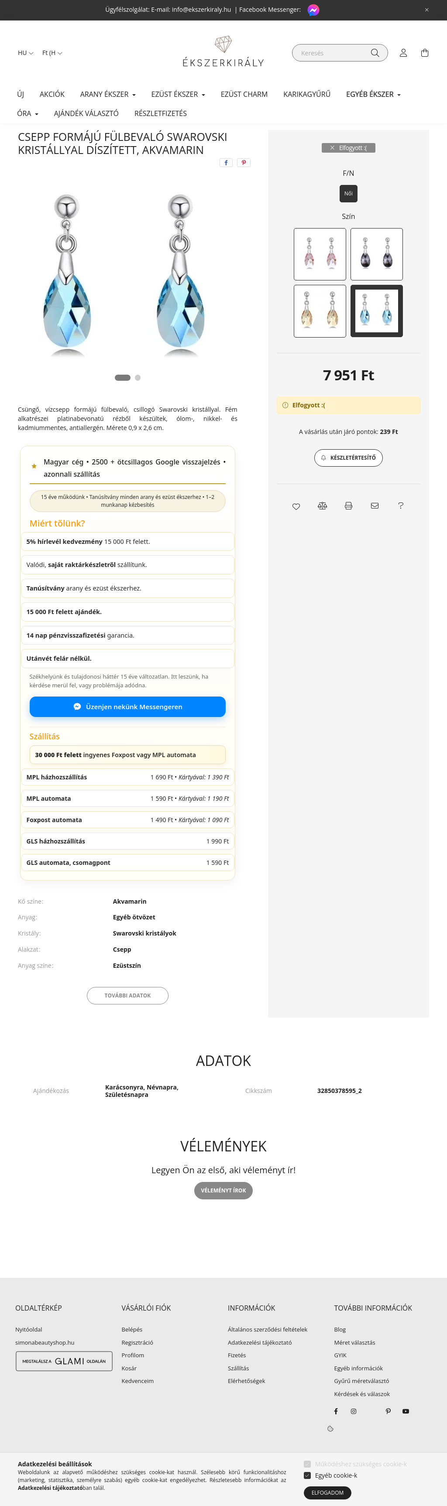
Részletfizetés (160, 113)
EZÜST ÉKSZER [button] (175, 94)
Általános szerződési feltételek (267, 1350)
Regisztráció (137, 1363)
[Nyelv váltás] (24, 52)
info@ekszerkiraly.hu (201, 9)
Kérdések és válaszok (362, 1414)
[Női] (349, 214)
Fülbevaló (136, 139)
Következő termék (402, 139)
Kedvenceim (138, 1401)
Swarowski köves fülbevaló (202, 139)
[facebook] (226, 183)
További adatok (128, 1016)
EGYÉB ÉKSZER (85, 139)
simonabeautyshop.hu (44, 1363)
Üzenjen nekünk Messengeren (127, 727)
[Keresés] (340, 52)
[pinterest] (244, 183)
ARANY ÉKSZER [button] (105, 94)
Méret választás (354, 1363)
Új (20, 94)
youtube (406, 1432)
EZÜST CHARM (244, 94)
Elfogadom (328, 1492)
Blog (340, 1350)
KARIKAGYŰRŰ (306, 94)
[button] (348, 478)
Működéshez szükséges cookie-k (361, 1464)
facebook (336, 1432)
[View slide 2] (138, 398)
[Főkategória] (32, 139)
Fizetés (237, 1376)
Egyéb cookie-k (336, 1475)
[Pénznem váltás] (50, 52)
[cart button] (424, 52)
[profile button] (404, 52)
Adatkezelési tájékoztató (260, 1363)
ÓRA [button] (25, 113)
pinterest (388, 1432)
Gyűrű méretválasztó (361, 1401)
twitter (371, 1432)
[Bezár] (426, 10)
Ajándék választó (86, 113)
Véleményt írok (223, 1211)
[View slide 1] (122, 398)
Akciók (52, 94)
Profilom (133, 1376)
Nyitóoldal (28, 1350)
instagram (353, 1432)
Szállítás (238, 1389)
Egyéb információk (358, 1389)
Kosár (129, 1389)
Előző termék (351, 139)
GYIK (340, 1376)
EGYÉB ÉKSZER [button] (370, 94)
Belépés (132, 1350)
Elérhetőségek (246, 1401)
